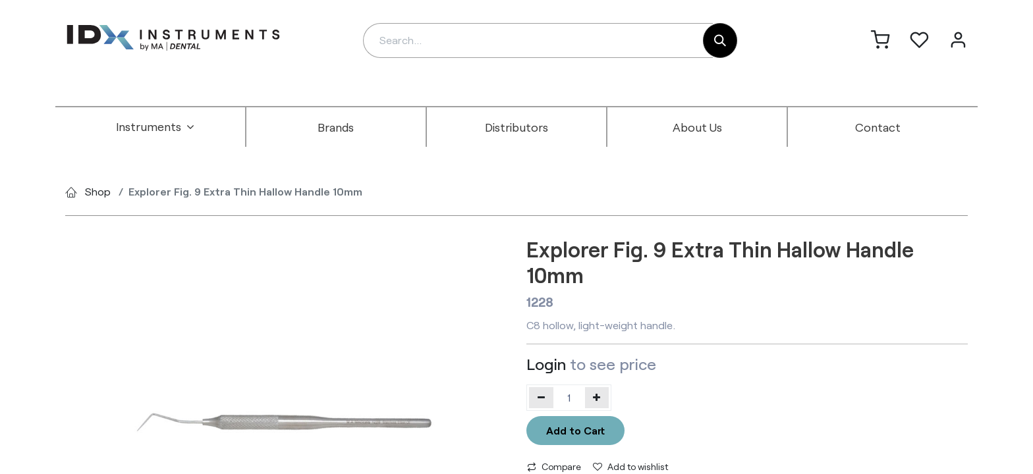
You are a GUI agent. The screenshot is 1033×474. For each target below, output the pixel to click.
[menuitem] (155, 127)
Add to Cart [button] (575, 430)
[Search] (720, 40)
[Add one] (597, 397)
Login (546, 363)
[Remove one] (541, 397)
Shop (98, 191)
